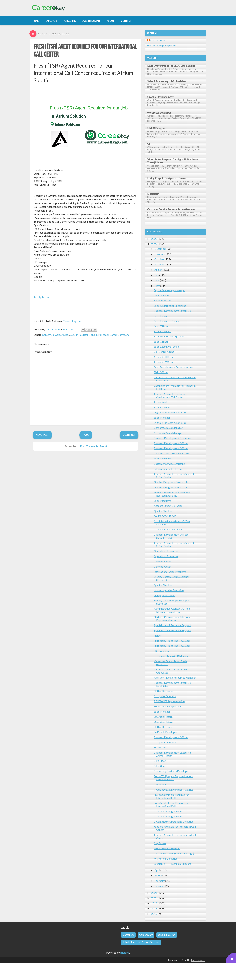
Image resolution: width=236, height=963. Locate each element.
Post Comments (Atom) (93, 446)
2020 (154, 897)
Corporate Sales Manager (168, 427)
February (159, 880)
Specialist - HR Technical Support (172, 625)
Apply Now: (42, 297)
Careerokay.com (72, 321)
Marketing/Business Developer (171, 771)
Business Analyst (163, 300)
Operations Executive (166, 551)
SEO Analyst (161, 747)
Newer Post (42, 435)
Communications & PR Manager (172, 655)
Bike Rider (160, 760)
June (156, 280)
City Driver (160, 784)
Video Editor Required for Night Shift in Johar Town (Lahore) (172, 161)
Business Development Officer (171, 443)
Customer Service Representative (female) (171, 209)
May (157, 285)
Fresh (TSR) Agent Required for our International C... (173, 778)
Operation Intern (163, 716)
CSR (149, 143)
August (158, 269)
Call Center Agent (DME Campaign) (174, 853)
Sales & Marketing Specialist (170, 305)
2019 (154, 903)
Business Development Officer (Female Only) (171, 536)
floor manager (162, 295)
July (156, 275)
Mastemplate (198, 960)
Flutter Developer (164, 691)
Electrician (153, 193)
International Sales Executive (170, 468)
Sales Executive (162, 331)
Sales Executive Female (166, 320)
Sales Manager (162, 417)
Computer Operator (165, 696)
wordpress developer (159, 112)
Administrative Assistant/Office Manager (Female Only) (172, 610)
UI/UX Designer (156, 128)
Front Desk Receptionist (167, 706)
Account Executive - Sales (168, 505)
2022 (154, 243)
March (158, 875)
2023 (154, 238)
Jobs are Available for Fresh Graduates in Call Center (169, 395)
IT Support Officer (164, 595)
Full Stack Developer (165, 732)
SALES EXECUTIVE (165, 516)
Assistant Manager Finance (169, 811)
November (160, 253)
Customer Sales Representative (171, 453)
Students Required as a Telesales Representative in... (172, 494)
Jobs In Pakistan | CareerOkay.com (109, 334)
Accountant (160, 402)
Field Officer (161, 372)
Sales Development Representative (173, 367)
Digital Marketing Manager (169, 290)
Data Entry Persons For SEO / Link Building (171, 65)
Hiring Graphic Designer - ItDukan (166, 178)
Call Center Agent (164, 351)
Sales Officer (161, 326)
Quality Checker (163, 511)
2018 (154, 908)
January (158, 885)
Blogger (124, 952)
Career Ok (48, 334)
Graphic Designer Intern (160, 96)
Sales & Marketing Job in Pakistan (166, 81)
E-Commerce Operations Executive (173, 789)
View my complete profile (161, 45)
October (159, 259)
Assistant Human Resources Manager (175, 677)
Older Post (129, 435)
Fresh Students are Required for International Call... (171, 796)
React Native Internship (167, 848)
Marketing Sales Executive (169, 590)
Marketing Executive (165, 858)
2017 (154, 913)
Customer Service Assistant (169, 463)
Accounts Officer (163, 356)
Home (86, 435)
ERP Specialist (162, 650)
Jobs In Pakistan (79, 334)
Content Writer (162, 561)
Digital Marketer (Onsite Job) (170, 412)
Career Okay (62, 334)
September (160, 264)
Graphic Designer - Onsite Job (171, 482)
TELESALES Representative (169, 701)
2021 (154, 892)
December (160, 248)
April (157, 870)
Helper (158, 635)
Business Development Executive (172, 310)
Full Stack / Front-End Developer (172, 640)
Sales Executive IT (164, 315)
